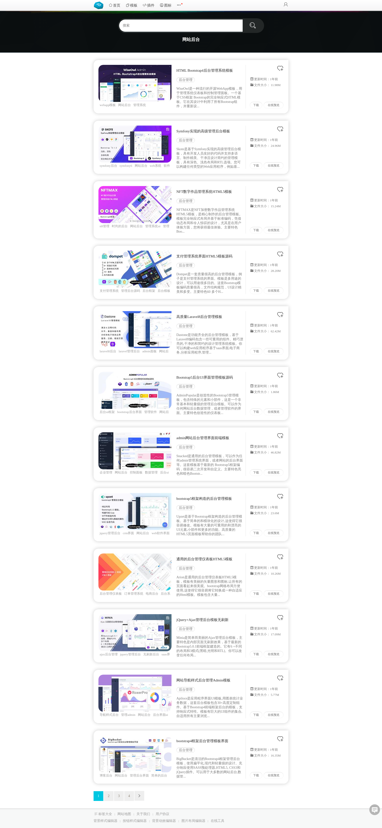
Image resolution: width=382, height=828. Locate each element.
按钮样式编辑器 (135, 821)
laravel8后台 (108, 351)
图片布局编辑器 (193, 821)
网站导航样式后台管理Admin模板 (203, 680)
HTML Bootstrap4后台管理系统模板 (204, 70)
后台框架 (149, 291)
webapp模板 (108, 105)
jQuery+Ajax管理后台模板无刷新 (202, 620)
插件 (148, 5)
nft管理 (104, 226)
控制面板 (136, 472)
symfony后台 (108, 166)
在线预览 (273, 105)
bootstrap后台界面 (129, 412)
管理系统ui (152, 226)
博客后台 (106, 775)
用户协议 (162, 814)
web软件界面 (161, 533)
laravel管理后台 (129, 351)
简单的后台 (159, 775)
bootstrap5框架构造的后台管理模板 (204, 499)
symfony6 (126, 166)
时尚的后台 (120, 226)
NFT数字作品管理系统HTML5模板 (204, 192)
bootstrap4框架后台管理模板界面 (202, 741)
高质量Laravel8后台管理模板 (199, 317)
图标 (166, 5)
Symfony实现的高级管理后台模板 (203, 131)
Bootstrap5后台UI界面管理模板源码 (204, 377)
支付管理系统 (109, 291)
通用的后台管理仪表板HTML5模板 (204, 559)
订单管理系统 (133, 593)
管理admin (128, 715)
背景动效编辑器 (164, 821)
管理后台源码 (130, 291)
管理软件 (150, 412)
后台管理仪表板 (111, 593)
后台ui (164, 472)
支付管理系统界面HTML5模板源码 (204, 256)
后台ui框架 (107, 412)
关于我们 (143, 814)
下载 (256, 105)
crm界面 (128, 533)
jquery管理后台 (110, 533)
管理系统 (139, 105)
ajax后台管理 (109, 654)
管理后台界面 (139, 775)
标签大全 (105, 814)
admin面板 (149, 351)
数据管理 (151, 472)
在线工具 (217, 821)
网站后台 (124, 105)
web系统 (156, 166)
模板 (131, 5)
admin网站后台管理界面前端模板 (202, 438)
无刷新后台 (151, 654)
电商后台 (152, 593)
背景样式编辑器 (105, 821)
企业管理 (106, 472)
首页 (114, 5)
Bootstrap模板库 (100, 5)
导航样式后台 (109, 715)
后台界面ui (160, 715)
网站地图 (124, 814)
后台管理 (185, 80)
